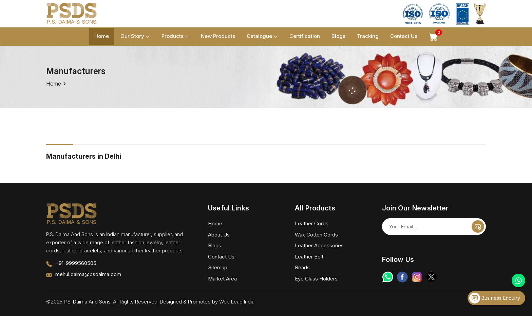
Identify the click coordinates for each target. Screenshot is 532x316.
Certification (304, 36)
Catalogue (262, 36)
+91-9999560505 (75, 263)
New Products (218, 36)
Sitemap (217, 267)
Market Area (222, 278)
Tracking (368, 36)
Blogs (338, 36)
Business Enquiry (494, 298)
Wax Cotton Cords (316, 234)
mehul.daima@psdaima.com (88, 274)
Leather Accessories (319, 245)
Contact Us (403, 36)
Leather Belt (309, 256)
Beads (302, 267)
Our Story (135, 36)
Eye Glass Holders (316, 278)
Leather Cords (311, 223)
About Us (219, 234)
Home (101, 36)
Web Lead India (236, 301)
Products (175, 36)
